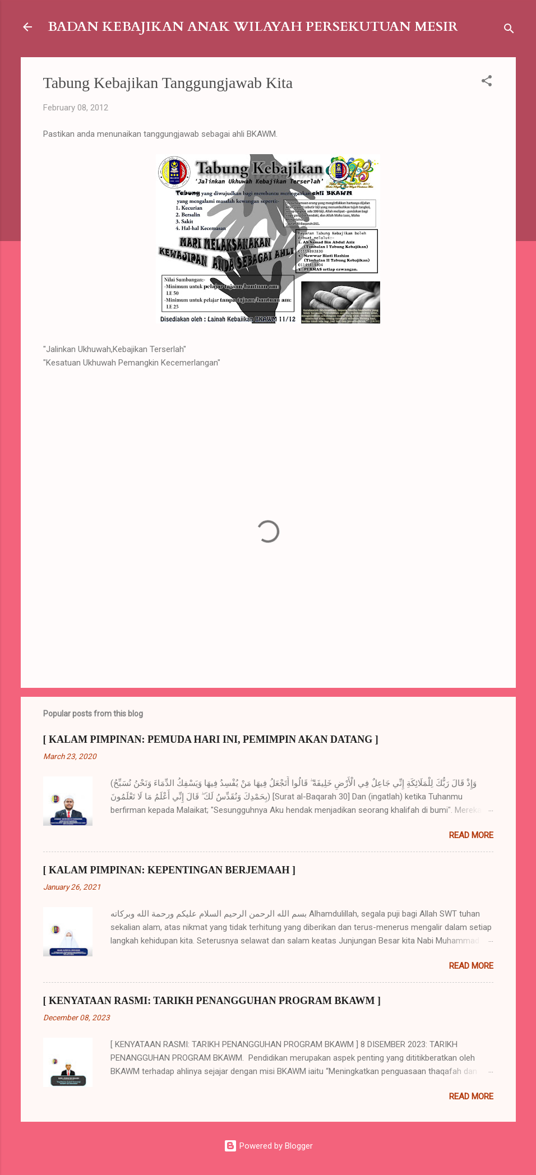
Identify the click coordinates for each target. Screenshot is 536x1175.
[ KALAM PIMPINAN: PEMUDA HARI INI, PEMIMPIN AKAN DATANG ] (210, 739)
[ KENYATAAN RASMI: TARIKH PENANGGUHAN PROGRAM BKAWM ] (212, 1000)
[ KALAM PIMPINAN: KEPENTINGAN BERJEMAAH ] (169, 870)
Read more (471, 835)
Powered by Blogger (268, 1146)
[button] (486, 82)
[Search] (509, 30)
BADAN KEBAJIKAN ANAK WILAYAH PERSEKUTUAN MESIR (253, 26)
